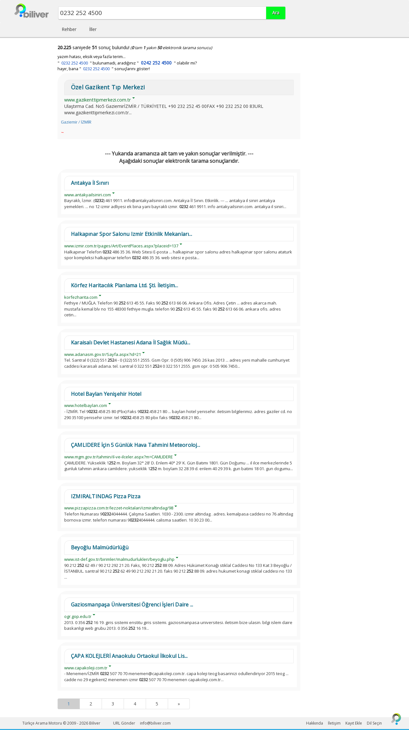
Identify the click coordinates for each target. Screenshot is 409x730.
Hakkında (314, 723)
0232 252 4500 (74, 63)
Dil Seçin (374, 723)
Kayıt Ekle (353, 723)
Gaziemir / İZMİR (76, 122)
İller (92, 29)
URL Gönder (124, 723)
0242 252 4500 (156, 63)
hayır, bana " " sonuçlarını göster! (104, 68)
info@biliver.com (155, 723)
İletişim (334, 723)
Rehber (69, 29)
